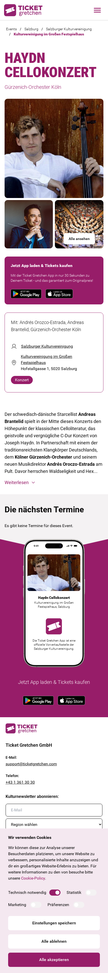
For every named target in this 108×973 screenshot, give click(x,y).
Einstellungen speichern (54, 923)
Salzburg (31, 29)
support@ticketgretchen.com (31, 764)
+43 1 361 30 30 (20, 782)
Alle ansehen (79, 239)
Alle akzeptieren (54, 959)
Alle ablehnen (54, 941)
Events (11, 29)
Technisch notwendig (27, 892)
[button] (54, 482)
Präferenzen (58, 904)
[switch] (54, 893)
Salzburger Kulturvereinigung (69, 29)
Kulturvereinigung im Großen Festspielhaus (49, 34)
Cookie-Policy (33, 878)
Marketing (17, 904)
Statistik (74, 892)
